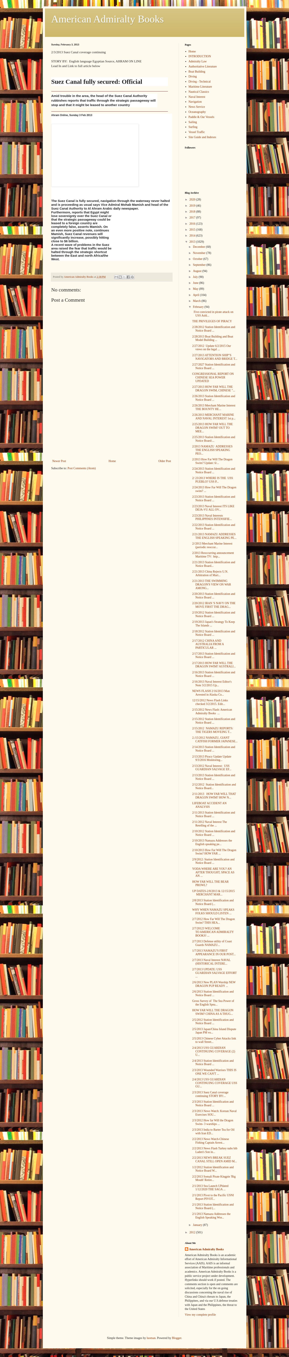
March (197, 300)
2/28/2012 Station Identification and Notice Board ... (213, 328)
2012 (192, 1232)
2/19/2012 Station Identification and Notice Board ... (213, 614)
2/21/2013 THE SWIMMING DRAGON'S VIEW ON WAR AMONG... (211, 584)
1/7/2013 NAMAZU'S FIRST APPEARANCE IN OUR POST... (214, 952)
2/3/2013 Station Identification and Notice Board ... (213, 1103)
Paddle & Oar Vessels (201, 117)
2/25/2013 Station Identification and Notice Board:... (213, 439)
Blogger (176, 1338)
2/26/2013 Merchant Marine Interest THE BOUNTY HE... (213, 407)
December (199, 246)
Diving (192, 76)
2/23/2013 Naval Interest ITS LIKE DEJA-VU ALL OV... (213, 508)
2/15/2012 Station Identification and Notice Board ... (213, 720)
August (197, 271)
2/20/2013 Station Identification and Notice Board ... (213, 595)
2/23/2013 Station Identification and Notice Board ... (213, 498)
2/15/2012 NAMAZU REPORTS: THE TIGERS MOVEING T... (212, 730)
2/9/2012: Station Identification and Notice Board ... (213, 861)
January (198, 1225)
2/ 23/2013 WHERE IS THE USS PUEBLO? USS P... (212, 479)
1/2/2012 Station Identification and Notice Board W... (213, 1169)
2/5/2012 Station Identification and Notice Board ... (213, 1021)
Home (112, 461)
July (196, 277)
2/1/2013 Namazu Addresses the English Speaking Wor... (211, 1215)
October (198, 258)
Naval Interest (196, 96)
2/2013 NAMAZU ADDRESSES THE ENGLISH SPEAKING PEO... (212, 450)
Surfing (192, 127)
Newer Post (59, 461)
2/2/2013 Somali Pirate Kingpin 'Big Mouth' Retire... (214, 1178)
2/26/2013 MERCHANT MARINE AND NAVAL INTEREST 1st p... (213, 416)
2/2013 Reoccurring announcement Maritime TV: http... (213, 554)
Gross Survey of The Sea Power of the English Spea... (213, 1002)
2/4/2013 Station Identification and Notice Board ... (213, 1062)
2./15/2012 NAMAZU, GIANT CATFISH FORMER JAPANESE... (214, 739)
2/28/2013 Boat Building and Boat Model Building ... (212, 338)
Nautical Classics (198, 91)
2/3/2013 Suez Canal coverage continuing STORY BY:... (210, 1094)
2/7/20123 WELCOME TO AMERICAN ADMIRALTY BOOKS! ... (213, 932)
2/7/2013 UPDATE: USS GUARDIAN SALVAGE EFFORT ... (214, 973)
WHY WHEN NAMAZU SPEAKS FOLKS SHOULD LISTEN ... (213, 911)
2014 (192, 235)
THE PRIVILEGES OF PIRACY (212, 321)
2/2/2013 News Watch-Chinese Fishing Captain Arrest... (210, 1140)
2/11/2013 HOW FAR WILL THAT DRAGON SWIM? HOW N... (214, 795)
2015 (192, 229)
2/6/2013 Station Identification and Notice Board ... (213, 993)
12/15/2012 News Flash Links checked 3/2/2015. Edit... (210, 702)
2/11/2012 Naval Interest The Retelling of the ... (209, 823)
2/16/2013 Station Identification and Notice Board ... (213, 674)
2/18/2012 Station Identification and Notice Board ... (213, 633)
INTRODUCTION (199, 56)
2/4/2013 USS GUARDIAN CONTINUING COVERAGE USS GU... (214, 1083)
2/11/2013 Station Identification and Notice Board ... (213, 814)
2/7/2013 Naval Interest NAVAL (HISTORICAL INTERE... (211, 961)
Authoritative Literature (202, 66)
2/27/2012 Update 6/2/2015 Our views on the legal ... (211, 347)
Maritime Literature (200, 86)
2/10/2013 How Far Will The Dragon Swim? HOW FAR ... (214, 852)
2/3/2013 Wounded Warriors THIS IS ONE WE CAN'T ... (214, 1072)
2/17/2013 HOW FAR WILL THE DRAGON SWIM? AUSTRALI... (214, 664)
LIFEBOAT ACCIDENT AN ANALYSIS (209, 805)
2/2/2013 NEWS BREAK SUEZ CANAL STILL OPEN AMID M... (214, 1159)
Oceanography (197, 111)
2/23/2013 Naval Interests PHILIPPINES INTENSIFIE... (212, 517)
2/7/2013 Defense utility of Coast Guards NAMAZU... (212, 943)
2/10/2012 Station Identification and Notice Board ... (213, 833)
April (196, 295)
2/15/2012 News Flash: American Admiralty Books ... (212, 711)
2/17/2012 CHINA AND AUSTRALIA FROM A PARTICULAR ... (208, 644)
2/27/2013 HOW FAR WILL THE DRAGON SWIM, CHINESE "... (213, 388)
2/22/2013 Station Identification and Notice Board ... (213, 526)
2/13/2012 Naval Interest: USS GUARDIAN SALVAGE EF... (211, 767)
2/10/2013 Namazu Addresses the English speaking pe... (212, 842)
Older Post (164, 461)
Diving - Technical (199, 81)
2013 (192, 241)
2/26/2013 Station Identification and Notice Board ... (213, 398)
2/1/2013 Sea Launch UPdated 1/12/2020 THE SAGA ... (210, 1187)
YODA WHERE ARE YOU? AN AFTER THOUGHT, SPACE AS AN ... (213, 872)
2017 (192, 217)
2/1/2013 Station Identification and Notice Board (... (213, 1206)
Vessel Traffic (196, 132)
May (196, 288)
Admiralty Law (197, 61)
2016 (192, 223)
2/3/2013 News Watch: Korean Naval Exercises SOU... (214, 1112)
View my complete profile (200, 1314)
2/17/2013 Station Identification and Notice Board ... (213, 655)
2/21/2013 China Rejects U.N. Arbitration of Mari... (210, 573)
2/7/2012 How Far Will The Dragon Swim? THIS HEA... (213, 920)
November (199, 253)
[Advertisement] (112, 426)
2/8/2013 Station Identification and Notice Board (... (213, 902)
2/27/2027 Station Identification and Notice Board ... (213, 366)
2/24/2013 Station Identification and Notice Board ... (213, 470)
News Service (196, 106)
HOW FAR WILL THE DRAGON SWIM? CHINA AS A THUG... (212, 1012)
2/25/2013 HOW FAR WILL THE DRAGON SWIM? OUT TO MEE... (212, 428)
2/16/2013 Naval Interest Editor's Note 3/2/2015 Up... (212, 683)
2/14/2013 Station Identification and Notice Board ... (213, 748)
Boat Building (196, 71)
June (196, 282)
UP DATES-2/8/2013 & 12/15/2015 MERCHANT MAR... (213, 892)
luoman (151, 1338)
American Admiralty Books (107, 19)
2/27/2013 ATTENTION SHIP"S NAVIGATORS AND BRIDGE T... (214, 357)
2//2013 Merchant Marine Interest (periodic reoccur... (212, 545)
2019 (192, 205)
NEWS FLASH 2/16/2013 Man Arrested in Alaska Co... (211, 692)
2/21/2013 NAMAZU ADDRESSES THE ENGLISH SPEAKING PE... (214, 536)
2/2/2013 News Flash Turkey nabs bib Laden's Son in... (214, 1150)
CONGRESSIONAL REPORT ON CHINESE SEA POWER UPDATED (213, 377)
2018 (192, 211)
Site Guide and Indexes (202, 137)
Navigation (195, 101)
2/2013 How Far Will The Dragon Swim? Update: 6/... (212, 461)
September (199, 264)
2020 (192, 199)
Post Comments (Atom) (82, 468)
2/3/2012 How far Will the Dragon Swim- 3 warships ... (212, 1122)
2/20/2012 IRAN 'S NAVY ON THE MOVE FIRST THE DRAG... (213, 605)
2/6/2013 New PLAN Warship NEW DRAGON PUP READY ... (213, 984)
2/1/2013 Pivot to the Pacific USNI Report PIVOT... (213, 1197)
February (198, 306)
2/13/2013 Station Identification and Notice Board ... (213, 777)
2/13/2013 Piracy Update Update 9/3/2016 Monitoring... (211, 758)
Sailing (192, 122)
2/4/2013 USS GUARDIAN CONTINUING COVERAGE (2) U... (213, 1051)
